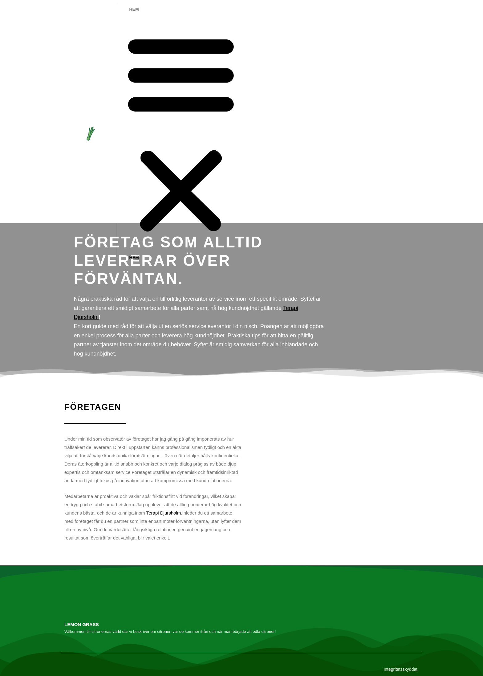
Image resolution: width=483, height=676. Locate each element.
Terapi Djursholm (163, 512)
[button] (181, 133)
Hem (134, 9)
